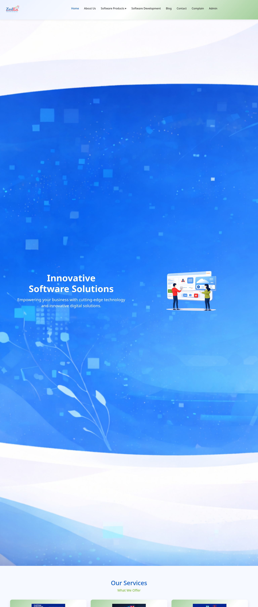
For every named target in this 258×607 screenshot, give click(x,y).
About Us (90, 8)
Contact (182, 8)
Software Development (146, 8)
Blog (168, 8)
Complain (198, 8)
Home (75, 8)
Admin (213, 8)
